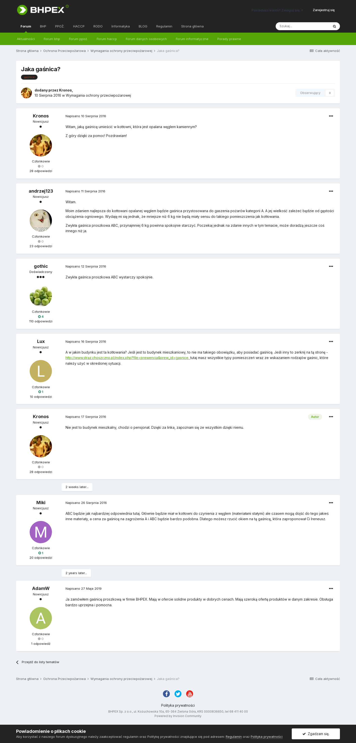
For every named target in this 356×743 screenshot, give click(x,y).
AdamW (41, 588)
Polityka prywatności (178, 705)
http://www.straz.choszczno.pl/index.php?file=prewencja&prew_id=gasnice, (128, 358)
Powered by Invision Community (178, 716)
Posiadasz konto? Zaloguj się (277, 10)
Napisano (86, 116)
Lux (41, 341)
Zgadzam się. (315, 734)
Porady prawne (229, 39)
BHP (43, 26)
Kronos (65, 90)
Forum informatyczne (192, 39)
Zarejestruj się (324, 10)
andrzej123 (41, 191)
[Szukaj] (302, 26)
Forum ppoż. (78, 39)
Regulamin (164, 26)
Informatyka (120, 26)
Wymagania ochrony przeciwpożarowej (98, 95)
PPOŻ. (59, 26)
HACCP (79, 26)
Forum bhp (52, 39)
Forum (26, 28)
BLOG (143, 26)
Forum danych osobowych (146, 39)
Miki (40, 502)
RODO (98, 26)
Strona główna (192, 26)
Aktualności (26, 39)
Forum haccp (107, 39)
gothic (41, 266)
